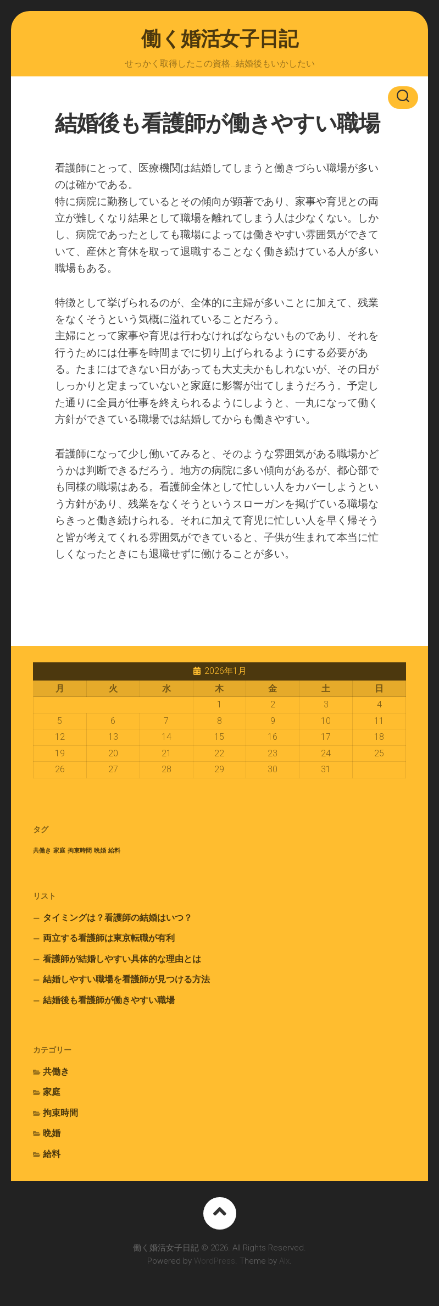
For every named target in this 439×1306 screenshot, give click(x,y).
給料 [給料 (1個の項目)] (114, 850)
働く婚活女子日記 (219, 39)
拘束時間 (60, 1113)
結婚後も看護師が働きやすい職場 (109, 1000)
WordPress (214, 1261)
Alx (284, 1261)
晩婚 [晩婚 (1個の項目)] (100, 850)
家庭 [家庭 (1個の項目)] (59, 850)
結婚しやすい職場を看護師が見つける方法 (126, 979)
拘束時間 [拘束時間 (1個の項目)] (80, 850)
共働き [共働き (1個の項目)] (42, 850)
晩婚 (51, 1133)
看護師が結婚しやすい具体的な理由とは (122, 959)
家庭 (51, 1092)
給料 (51, 1154)
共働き (56, 1071)
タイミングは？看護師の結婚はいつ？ (117, 917)
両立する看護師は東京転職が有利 (109, 938)
